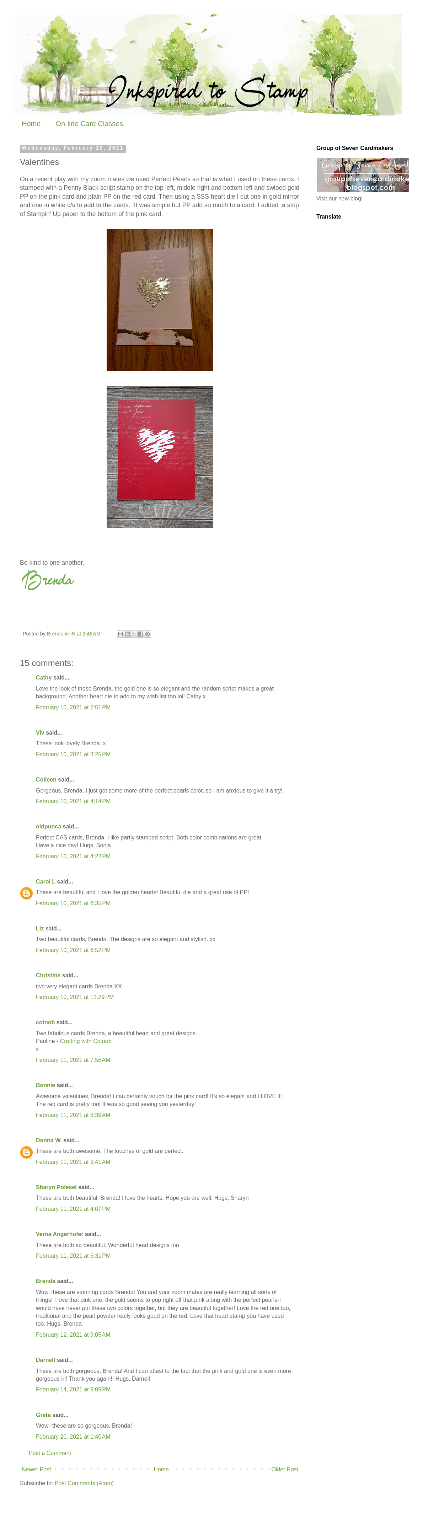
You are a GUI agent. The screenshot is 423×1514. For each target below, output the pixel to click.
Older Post (284, 1469)
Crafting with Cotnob (86, 1041)
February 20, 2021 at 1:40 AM (73, 1437)
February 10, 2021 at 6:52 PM (73, 950)
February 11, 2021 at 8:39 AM (73, 1115)
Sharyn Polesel (56, 1187)
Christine (48, 975)
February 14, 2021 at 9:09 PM (73, 1389)
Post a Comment (50, 1453)
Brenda (45, 1281)
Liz (40, 928)
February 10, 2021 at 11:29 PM (75, 997)
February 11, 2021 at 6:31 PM (73, 1256)
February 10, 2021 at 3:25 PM (73, 754)
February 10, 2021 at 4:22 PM (73, 856)
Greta (43, 1415)
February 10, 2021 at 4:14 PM (73, 801)
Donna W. (49, 1140)
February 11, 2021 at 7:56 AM (73, 1060)
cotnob (45, 1022)
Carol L (45, 882)
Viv (40, 733)
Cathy (44, 678)
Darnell (45, 1360)
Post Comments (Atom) (84, 1483)
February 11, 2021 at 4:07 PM (73, 1209)
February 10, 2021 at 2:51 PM (73, 707)
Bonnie (45, 1085)
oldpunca (48, 826)
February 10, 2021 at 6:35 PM (73, 903)
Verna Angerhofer (60, 1234)
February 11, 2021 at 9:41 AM (73, 1162)
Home (31, 124)
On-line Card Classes (89, 124)
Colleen (46, 780)
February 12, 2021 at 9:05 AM (73, 1335)
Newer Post (36, 1469)
